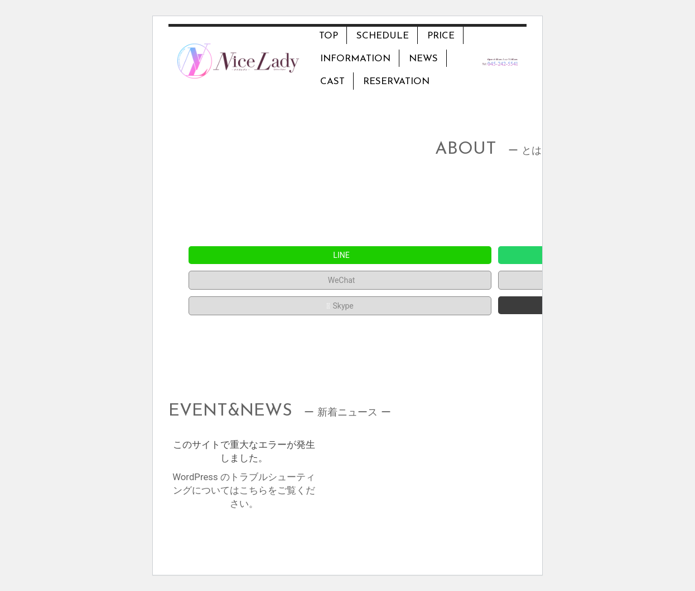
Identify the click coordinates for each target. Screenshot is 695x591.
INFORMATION (355, 59)
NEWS (423, 59)
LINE (339, 255)
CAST (332, 81)
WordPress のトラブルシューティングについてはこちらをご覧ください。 (243, 490)
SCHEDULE (382, 36)
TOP (328, 36)
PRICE (441, 36)
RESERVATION (396, 81)
